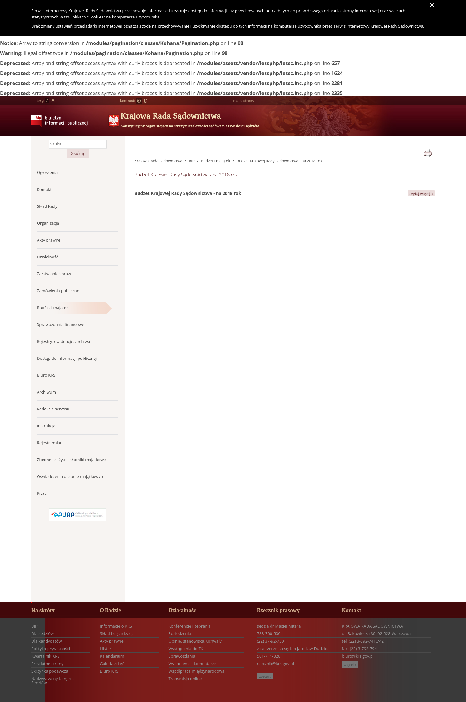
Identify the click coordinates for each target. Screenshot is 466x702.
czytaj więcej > (421, 193)
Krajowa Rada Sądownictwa (170, 115)
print (428, 152)
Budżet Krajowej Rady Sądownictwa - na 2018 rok (279, 161)
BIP (192, 161)
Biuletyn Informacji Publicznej (57, 126)
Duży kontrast (145, 101)
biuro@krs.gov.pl (358, 656)
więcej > (264, 676)
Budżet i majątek (215, 161)
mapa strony (243, 100)
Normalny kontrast (139, 101)
